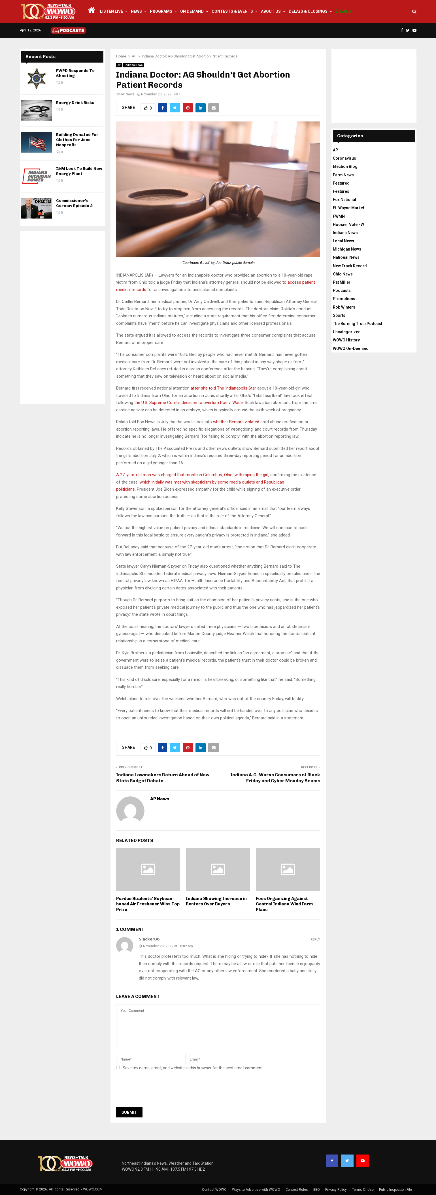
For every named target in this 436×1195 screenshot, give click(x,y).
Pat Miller (341, 282)
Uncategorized (347, 332)
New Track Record (350, 266)
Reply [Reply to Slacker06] (315, 939)
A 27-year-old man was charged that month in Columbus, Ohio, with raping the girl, (192, 474)
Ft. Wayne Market (348, 208)
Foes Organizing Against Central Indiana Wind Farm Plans (284, 904)
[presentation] (159, 1090)
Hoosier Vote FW (348, 224)
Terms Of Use (363, 1190)
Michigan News (347, 249)
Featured (341, 183)
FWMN (339, 216)
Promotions (344, 298)
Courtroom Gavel (195, 262)
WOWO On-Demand (351, 348)
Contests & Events (232, 11)
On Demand (192, 11)
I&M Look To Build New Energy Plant (79, 171)
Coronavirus (344, 158)
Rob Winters (344, 307)
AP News (128, 94)
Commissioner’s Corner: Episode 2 (74, 203)
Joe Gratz (223, 262)
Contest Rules (297, 1190)
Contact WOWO (214, 1190)
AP (119, 65)
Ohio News (343, 274)
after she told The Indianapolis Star (223, 388)
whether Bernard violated (236, 421)
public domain (243, 262)
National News (346, 257)
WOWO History (346, 340)
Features (341, 191)
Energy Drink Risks (75, 102)
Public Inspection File (395, 1190)
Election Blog (345, 166)
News (136, 11)
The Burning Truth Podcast (357, 323)
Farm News (343, 175)
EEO (316, 1190)
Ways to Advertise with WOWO (256, 1190)
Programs (161, 11)
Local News (343, 241)
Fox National (344, 199)
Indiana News (134, 65)
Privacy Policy (336, 1190)
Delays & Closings (308, 11)
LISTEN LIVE (111, 11)
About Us (271, 11)
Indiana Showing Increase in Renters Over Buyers (216, 901)
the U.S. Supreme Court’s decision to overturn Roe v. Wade (188, 402)
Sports (339, 315)
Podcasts (342, 290)
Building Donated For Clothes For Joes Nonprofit (77, 139)
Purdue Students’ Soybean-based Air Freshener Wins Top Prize (148, 904)
